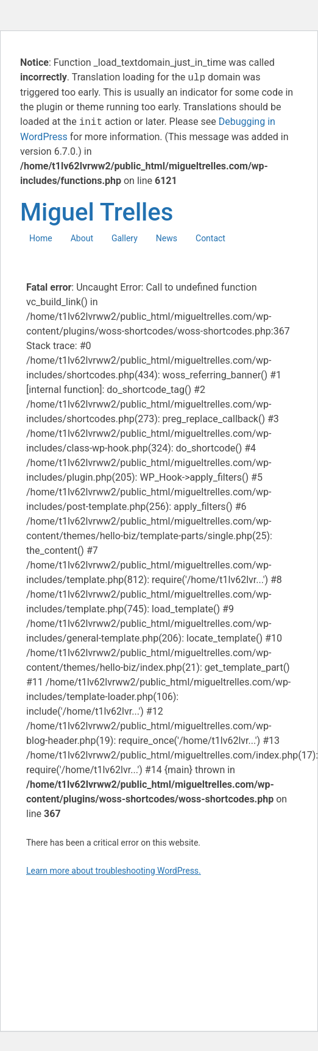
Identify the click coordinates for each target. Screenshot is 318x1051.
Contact (210, 238)
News (166, 238)
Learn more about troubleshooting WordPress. (113, 871)
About (82, 238)
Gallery (124, 238)
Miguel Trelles (96, 212)
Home (40, 238)
